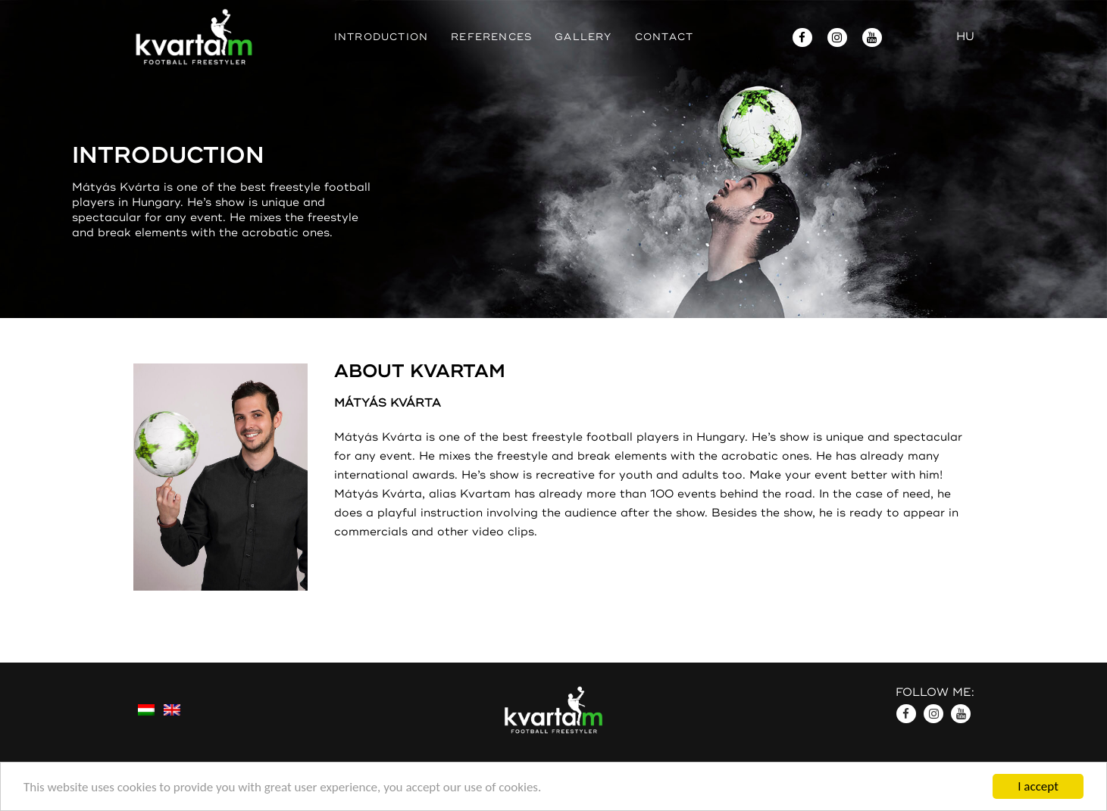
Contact (664, 37)
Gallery (583, 37)
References (491, 37)
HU (965, 37)
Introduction (381, 37)
